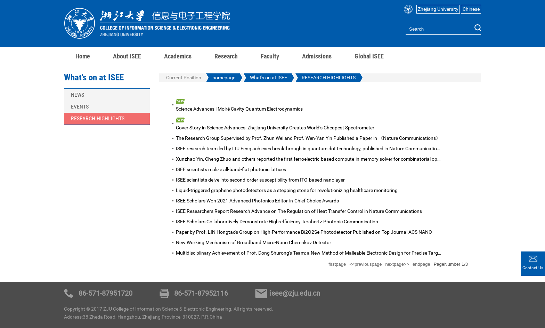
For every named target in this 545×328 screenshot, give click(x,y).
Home (82, 56)
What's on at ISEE (268, 77)
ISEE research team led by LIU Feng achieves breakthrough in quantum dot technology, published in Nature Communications (309, 148)
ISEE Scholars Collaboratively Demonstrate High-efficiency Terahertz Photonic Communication (277, 221)
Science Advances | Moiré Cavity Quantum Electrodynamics (239, 109)
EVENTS (80, 106)
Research (226, 56)
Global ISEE (369, 56)
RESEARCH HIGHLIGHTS (97, 118)
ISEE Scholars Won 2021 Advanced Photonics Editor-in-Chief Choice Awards (257, 200)
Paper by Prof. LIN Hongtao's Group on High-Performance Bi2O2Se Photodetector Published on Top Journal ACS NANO (304, 232)
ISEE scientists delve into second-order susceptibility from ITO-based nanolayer (260, 180)
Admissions (317, 56)
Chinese (471, 9)
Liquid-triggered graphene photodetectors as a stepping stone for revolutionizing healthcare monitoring (287, 190)
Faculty (270, 56)
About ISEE (127, 56)
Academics (178, 56)
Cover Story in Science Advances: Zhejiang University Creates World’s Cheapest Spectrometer (275, 127)
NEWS (77, 94)
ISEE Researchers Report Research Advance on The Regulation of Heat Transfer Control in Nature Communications (299, 211)
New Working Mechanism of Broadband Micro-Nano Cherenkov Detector (253, 242)
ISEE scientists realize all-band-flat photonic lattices (231, 169)
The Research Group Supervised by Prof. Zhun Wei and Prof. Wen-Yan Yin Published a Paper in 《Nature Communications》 (308, 138)
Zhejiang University (438, 9)
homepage (223, 77)
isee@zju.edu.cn (295, 293)
